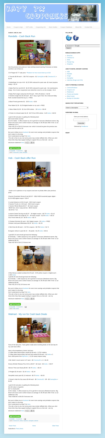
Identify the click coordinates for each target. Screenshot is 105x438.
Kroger (69, 76)
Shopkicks (70, 64)
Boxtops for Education (73, 98)
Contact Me (88, 27)
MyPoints (25, 356)
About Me (78, 27)
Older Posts (55, 425)
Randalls (25, 152)
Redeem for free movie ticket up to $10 (39, 72)
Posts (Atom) (19, 428)
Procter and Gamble (72, 94)
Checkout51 (37, 360)
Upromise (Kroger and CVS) (75, 80)
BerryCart (69, 55)
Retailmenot (70, 92)
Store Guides (53, 27)
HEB (14, 308)
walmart (36, 420)
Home (8, 27)
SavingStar (40, 76)
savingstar (31, 420)
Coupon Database (66, 27)
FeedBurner (84, 126)
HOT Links (29, 27)
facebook (26, 132)
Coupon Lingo (18, 27)
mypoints (25, 420)
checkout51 (16, 152)
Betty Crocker (71, 96)
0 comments (20, 150)
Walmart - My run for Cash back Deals (27, 314)
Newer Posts (12, 425)
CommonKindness (72, 87)
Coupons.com (71, 90)
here (29, 136)
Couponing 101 (41, 27)
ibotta (31, 101)
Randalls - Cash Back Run (21, 36)
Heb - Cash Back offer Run (22, 158)
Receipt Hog (70, 62)
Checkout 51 (52, 76)
